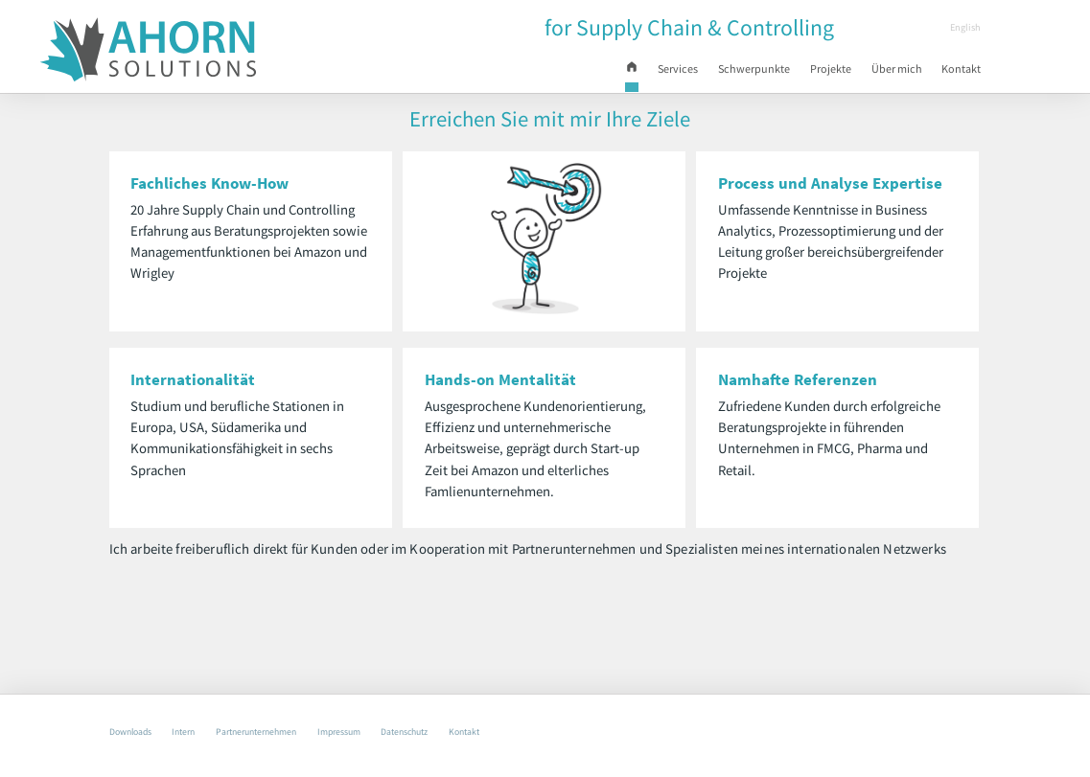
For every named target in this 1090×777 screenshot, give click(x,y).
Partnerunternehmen (287, 730)
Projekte (801, 72)
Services (619, 72)
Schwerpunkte (711, 72)
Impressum (387, 730)
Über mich (880, 72)
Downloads (135, 730)
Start (572, 74)
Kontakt (957, 72)
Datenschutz (468, 730)
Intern (199, 730)
